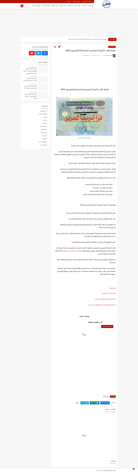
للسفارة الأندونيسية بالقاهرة (71, 251)
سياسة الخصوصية (87, 1)
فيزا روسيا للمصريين (109, 293)
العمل (44, 117)
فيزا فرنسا (91, 5)
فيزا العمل (70, 5)
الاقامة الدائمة (42, 114)
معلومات (44, 138)
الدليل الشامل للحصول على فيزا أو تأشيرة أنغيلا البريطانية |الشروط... (86, 39)
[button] (105, 402)
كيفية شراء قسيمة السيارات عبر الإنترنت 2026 (30, 79)
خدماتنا (69, 1)
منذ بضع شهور (32, 67)
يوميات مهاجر (99, 470)
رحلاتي (44, 123)
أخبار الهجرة (54, 5)
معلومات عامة (36, 5)
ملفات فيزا (77, 5)
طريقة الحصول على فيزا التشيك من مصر (102, 305)
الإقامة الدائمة (46, 5)
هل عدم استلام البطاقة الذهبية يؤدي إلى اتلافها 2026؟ (31, 96)
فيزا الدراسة (62, 5)
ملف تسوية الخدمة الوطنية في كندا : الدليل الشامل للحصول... (30, 71)
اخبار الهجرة (43, 111)
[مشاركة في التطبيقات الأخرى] (77, 402)
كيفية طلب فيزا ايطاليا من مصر (105, 299)
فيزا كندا (84, 5)
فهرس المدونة (76, 1)
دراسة (44, 120)
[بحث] (22, 6)
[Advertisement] (69, 23)
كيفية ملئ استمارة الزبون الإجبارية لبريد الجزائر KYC (30, 87)
